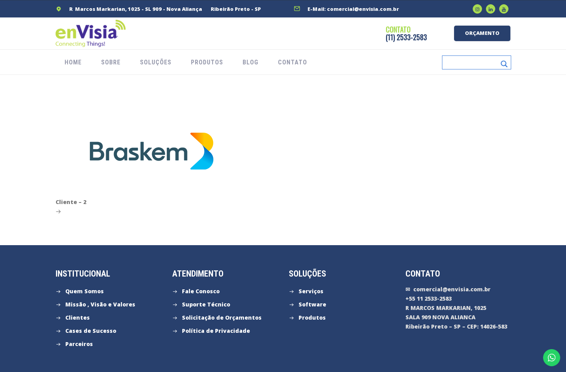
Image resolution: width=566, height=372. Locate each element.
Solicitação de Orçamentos (222, 317)
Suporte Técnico (206, 304)
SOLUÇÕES (155, 62)
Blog (251, 62)
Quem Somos (84, 291)
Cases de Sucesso (90, 330)
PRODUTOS (207, 62)
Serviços (311, 291)
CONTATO (292, 62)
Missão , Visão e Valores (100, 304)
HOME (73, 62)
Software (312, 304)
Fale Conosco (201, 291)
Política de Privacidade (216, 330)
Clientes (77, 317)
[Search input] (471, 62)
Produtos (312, 317)
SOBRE (111, 62)
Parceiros (79, 344)
